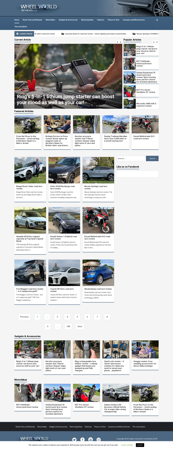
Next (80, 326)
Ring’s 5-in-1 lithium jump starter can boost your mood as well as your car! (65, 99)
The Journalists (20, 27)
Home (16, 20)
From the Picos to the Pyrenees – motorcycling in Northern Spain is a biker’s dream (27, 139)
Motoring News (87, 20)
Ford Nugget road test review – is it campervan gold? (29, 290)
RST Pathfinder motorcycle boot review (143, 63)
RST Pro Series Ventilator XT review (145, 91)
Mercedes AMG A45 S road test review (43, 34)
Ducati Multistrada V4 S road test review (143, 137)
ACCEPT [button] (140, 445)
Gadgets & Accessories (68, 20)
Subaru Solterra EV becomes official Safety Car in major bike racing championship (115, 408)
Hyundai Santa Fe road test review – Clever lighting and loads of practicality (99, 34)
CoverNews (148, 438)
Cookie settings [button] (127, 445)
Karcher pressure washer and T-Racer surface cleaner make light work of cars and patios (85, 141)
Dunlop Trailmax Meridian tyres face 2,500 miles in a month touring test (115, 138)
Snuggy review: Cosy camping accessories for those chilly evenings (144, 363)
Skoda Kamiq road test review (98, 289)
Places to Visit (113, 20)
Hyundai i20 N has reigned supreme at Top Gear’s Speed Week (29, 238)
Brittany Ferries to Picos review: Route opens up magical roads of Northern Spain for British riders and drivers (57, 141)
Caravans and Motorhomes (134, 20)
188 (68, 326)
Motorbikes (50, 20)
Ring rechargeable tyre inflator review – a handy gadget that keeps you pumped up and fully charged (86, 366)
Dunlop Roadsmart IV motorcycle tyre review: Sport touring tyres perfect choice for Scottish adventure (146, 77)
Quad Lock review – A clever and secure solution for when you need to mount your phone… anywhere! (114, 366)
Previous (24, 316)
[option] (68, 76)
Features (100, 20)
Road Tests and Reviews (32, 20)
